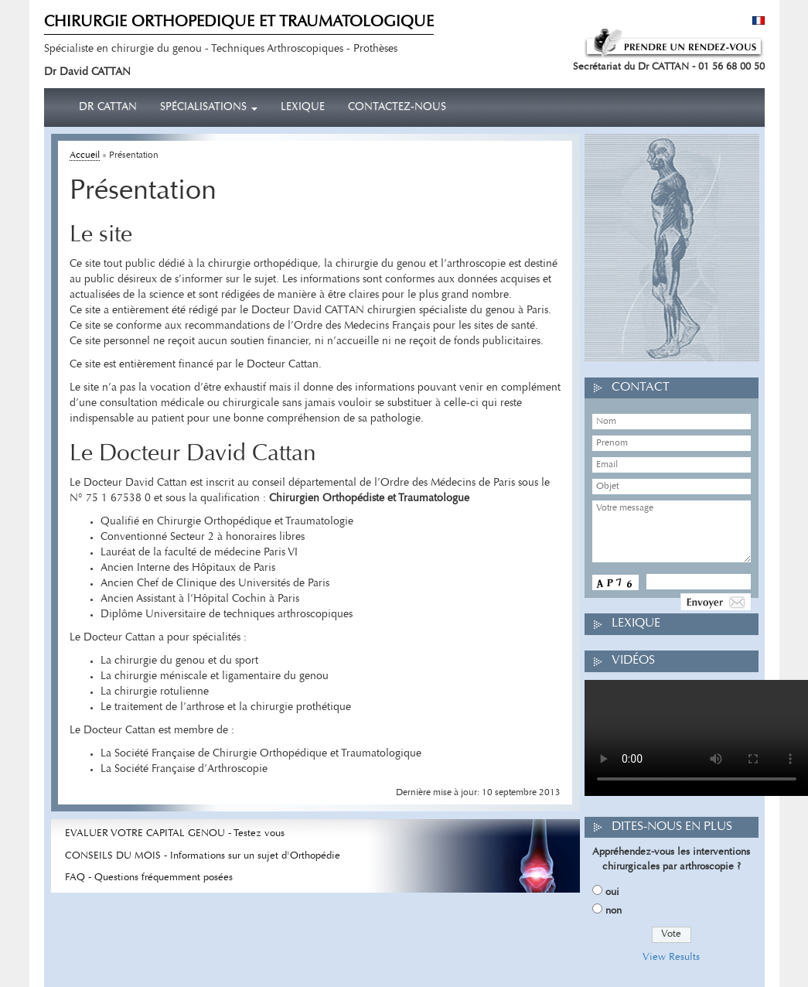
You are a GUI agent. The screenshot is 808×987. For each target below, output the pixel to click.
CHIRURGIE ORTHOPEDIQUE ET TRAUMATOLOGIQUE (239, 22)
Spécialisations (208, 107)
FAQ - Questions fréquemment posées (149, 878)
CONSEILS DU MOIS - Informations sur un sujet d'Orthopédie (202, 856)
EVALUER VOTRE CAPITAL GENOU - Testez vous (175, 833)
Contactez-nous (397, 107)
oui (612, 892)
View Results (671, 957)
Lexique (303, 107)
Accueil (85, 155)
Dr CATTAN (108, 107)
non (613, 911)
